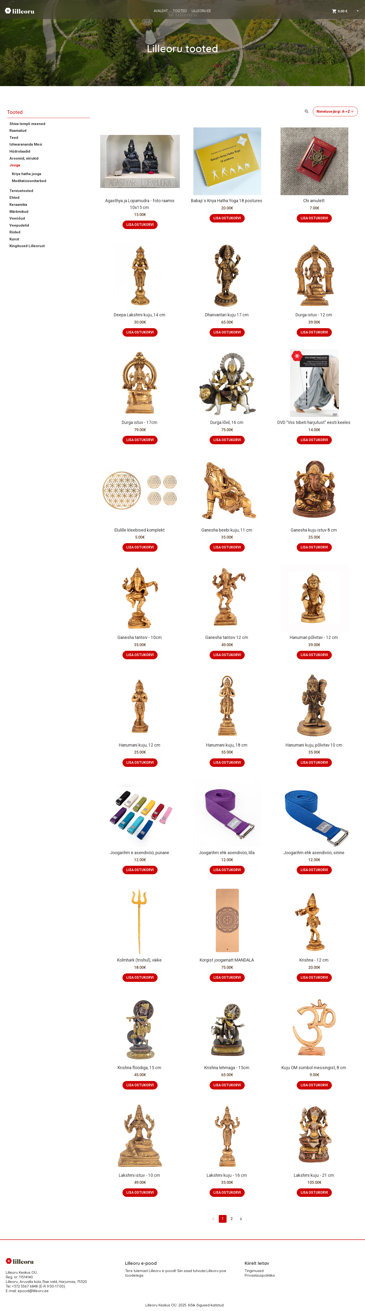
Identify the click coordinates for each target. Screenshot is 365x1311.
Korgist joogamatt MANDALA (227, 960)
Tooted (15, 112)
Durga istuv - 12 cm (314, 314)
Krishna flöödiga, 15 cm (140, 1067)
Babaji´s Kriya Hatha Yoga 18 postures (227, 200)
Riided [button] (14, 232)
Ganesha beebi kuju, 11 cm (227, 530)
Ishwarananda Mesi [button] (25, 144)
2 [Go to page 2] (232, 1219)
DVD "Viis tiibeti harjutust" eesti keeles (314, 422)
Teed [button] (13, 137)
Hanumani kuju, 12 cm (140, 745)
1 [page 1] (223, 1219)
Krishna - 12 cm (314, 960)
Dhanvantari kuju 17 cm (227, 314)
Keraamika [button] (18, 204)
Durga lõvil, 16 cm (227, 422)
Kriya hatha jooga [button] (26, 174)
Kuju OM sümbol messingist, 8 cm (314, 1067)
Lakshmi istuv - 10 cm (140, 1175)
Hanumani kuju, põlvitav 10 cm (314, 745)
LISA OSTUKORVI (140, 225)
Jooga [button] (14, 165)
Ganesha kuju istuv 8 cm (314, 530)
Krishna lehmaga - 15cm (227, 1067)
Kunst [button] (14, 239)
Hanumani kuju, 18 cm (227, 745)
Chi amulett (314, 200)
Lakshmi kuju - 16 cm (227, 1175)
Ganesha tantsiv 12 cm (227, 637)
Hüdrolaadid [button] (19, 151)
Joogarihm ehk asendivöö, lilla (227, 852)
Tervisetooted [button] (21, 191)
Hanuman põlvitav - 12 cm (314, 637)
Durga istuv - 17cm (140, 422)
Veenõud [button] (17, 218)
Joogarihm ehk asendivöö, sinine (314, 852)
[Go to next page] (241, 1219)
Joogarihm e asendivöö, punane (140, 852)
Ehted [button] (14, 197)
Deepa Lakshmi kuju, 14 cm (140, 314)
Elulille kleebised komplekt (140, 530)
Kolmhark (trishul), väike (140, 960)
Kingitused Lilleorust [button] (27, 246)
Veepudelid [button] (19, 225)
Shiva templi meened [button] (27, 124)
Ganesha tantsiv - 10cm (140, 637)
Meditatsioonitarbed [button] (29, 181)
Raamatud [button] (17, 130)
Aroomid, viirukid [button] (23, 158)
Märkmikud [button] (18, 211)
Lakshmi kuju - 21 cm (314, 1175)
